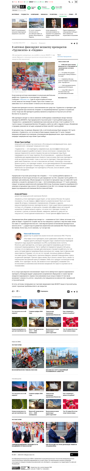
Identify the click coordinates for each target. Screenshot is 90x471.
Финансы (44, 14)
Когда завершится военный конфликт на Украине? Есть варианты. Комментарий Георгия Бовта (53, 33)
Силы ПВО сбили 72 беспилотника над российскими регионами (65, 91)
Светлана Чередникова (64, 56)
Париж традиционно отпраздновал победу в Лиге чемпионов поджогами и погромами (70, 32)
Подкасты (25, 14)
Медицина (42, 43)
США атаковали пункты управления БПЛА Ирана (67, 86)
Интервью (15, 14)
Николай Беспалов (32, 234)
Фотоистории (16, 345)
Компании (35, 14)
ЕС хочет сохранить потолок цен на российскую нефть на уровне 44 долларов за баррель (36, 33)
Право (71, 14)
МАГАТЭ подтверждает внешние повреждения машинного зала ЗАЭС (19, 31)
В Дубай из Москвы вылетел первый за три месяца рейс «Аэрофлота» (67, 80)
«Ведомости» (24, 99)
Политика (53, 14)
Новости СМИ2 (16, 342)
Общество (63, 14)
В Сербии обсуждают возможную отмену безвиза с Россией (67, 74)
